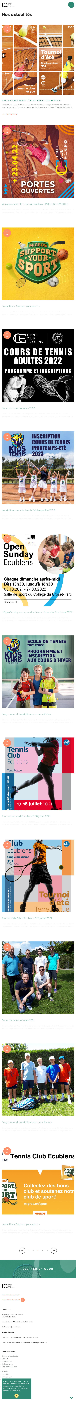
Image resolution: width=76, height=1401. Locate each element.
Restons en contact (11, 1300)
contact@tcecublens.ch (13, 1327)
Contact (5, 1359)
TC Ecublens (8, 5)
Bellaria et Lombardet (10, 1356)
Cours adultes (7, 1361)
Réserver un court (10, 1295)
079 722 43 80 (27, 1322)
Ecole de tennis (7, 1364)
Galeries (5, 1371)
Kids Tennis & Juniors (9, 1367)
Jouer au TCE (7, 1377)
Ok (16, 1395)
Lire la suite (9, 114)
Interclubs (5, 1374)
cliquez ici (16, 1391)
